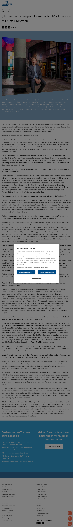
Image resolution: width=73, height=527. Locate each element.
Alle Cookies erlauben (47, 272)
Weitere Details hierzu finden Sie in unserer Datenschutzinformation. (32, 267)
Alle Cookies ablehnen (26, 272)
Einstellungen (36, 278)
